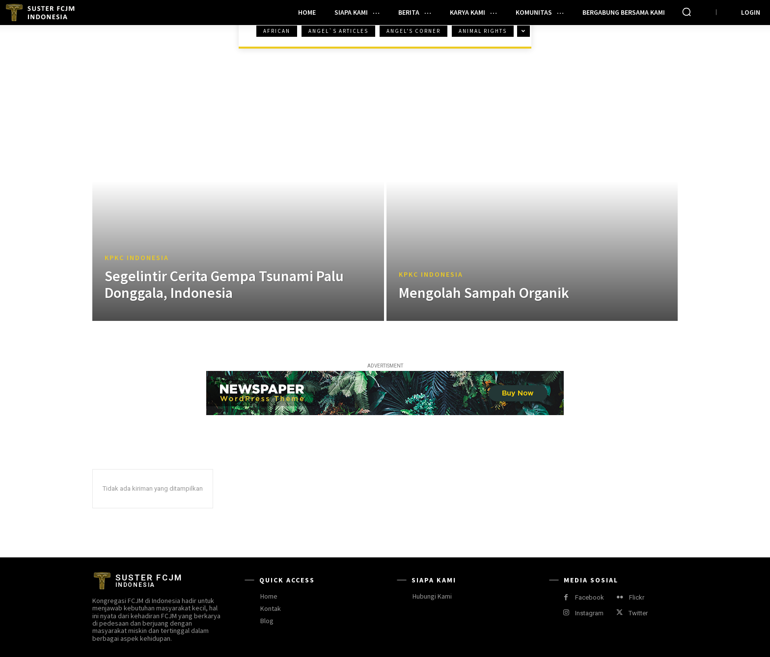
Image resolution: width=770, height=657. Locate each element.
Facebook (589, 597)
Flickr (636, 597)
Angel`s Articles (338, 31)
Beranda (117, 40)
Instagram (589, 613)
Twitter (638, 613)
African (276, 31)
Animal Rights (483, 31)
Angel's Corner (413, 31)
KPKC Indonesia (137, 258)
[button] (686, 12)
